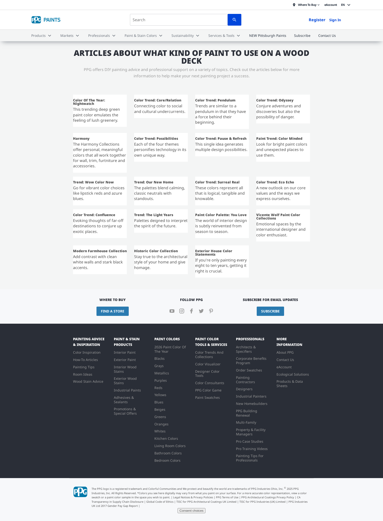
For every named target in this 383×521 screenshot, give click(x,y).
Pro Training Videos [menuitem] (252, 448)
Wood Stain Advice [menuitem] (88, 381)
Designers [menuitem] (244, 389)
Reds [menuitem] (158, 387)
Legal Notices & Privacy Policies (193, 497)
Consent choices (192, 510)
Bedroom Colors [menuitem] (167, 460)
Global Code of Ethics (159, 501)
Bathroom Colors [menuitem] (168, 453)
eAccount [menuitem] (284, 367)
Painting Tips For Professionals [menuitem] (250, 457)
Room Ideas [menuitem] (82, 374)
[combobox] (179, 20)
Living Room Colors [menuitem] (170, 445)
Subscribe (270, 311)
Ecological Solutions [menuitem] (293, 374)
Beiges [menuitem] (159, 409)
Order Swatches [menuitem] (249, 370)
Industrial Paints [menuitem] (127, 390)
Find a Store (112, 311)
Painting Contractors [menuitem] (245, 379)
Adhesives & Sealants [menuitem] (124, 399)
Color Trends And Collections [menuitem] (209, 354)
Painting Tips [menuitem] (84, 367)
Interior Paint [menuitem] (125, 352)
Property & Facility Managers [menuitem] (251, 431)
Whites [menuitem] (160, 431)
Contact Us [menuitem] (285, 359)
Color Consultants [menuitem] (209, 383)
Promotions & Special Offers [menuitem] (125, 411)
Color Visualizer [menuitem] (208, 364)
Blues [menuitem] (158, 402)
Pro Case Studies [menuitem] (249, 441)
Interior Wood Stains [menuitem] (125, 369)
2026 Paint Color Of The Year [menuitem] (170, 349)
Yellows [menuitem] (160, 394)
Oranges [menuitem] (161, 424)
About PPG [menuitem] (285, 352)
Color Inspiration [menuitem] (87, 352)
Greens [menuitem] (160, 416)
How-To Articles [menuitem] (85, 359)
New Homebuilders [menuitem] (251, 403)
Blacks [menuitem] (159, 358)
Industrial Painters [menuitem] (251, 396)
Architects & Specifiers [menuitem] (246, 349)
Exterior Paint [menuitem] (125, 359)
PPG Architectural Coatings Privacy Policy (267, 497)
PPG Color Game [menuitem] (208, 390)
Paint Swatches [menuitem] (207, 397)
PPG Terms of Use (227, 497)
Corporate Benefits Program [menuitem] (251, 360)
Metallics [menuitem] (161, 373)
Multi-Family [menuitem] (246, 422)
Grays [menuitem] (159, 365)
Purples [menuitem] (160, 380)
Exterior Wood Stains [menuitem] (125, 380)
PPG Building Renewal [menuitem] (246, 413)
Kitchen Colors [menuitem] (166, 438)
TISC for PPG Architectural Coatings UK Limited (206, 501)
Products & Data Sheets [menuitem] (290, 383)
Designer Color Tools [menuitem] (207, 373)
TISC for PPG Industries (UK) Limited (262, 501)
